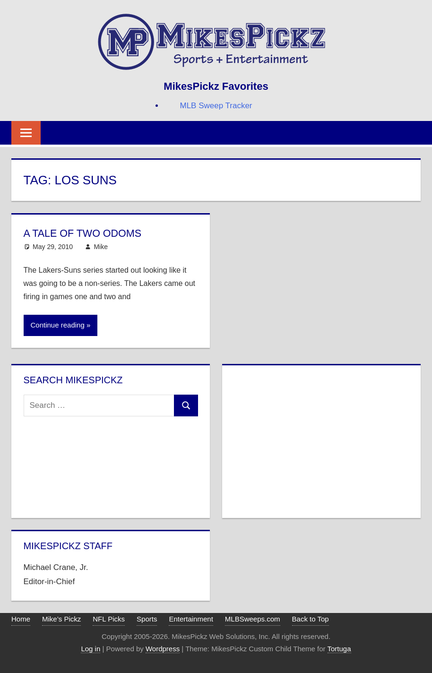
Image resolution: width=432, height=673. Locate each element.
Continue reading (58, 325)
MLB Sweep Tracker (216, 105)
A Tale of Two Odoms (84, 233)
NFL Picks (109, 619)
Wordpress (163, 649)
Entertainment (191, 619)
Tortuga (339, 649)
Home (20, 619)
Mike (101, 246)
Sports (147, 619)
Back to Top (310, 619)
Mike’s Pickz (61, 619)
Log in (90, 649)
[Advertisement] (321, 439)
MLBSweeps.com (252, 619)
